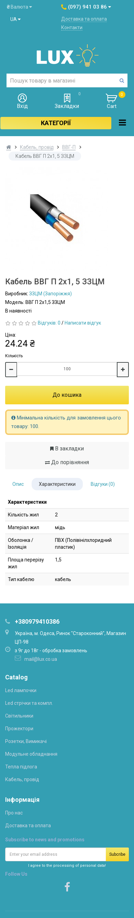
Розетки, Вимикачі (26, 741)
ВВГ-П (69, 147)
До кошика (67, 395)
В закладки (67, 448)
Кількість (14, 355)
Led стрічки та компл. (29, 703)
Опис (18, 484)
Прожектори (19, 728)
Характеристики (57, 484)
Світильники (19, 716)
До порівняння (67, 462)
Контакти (71, 27)
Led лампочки (20, 690)
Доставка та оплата (84, 19)
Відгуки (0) (103, 484)
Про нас (14, 813)
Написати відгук (83, 323)
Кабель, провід (36, 147)
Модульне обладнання (31, 754)
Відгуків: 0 (49, 323)
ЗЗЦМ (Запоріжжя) (50, 293)
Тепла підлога (21, 766)
